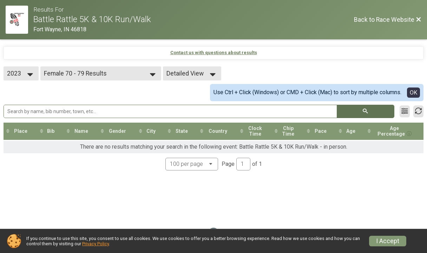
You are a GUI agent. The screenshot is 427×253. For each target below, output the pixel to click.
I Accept (387, 241)
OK (413, 92)
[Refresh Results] (418, 111)
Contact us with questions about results (213, 52)
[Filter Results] (405, 111)
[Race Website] (19, 20)
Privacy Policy (95, 243)
